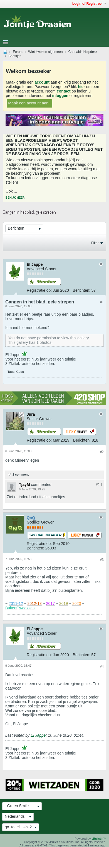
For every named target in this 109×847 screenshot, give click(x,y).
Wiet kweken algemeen (45, 52)
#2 (102, 452)
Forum (18, 52)
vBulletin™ (98, 838)
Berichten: (81, 290)
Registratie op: (39, 290)
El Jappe (38, 735)
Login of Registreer (89, 4)
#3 (102, 560)
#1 (102, 302)
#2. (99, 485)
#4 (102, 666)
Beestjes (14, 56)
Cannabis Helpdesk (82, 52)
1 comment (21, 474)
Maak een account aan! (29, 102)
